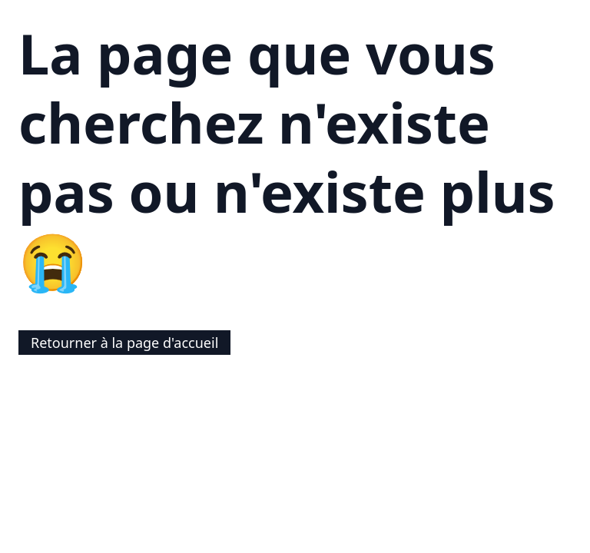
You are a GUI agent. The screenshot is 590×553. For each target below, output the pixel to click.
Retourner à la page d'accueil (124, 342)
